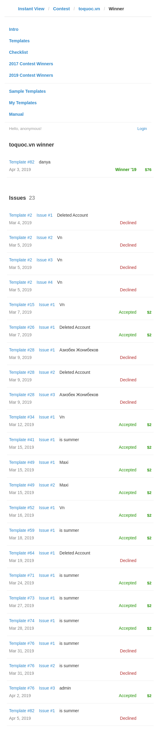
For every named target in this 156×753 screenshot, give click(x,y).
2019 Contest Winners (31, 75)
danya (44, 162)
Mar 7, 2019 (20, 312)
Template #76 (21, 643)
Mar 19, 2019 (21, 560)
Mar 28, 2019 (21, 628)
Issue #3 (45, 259)
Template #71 (21, 575)
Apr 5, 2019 (20, 718)
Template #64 (21, 553)
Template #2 (20, 215)
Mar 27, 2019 (21, 605)
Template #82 (21, 162)
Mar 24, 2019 (21, 582)
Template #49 (21, 462)
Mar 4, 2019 (20, 222)
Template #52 (21, 507)
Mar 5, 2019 (20, 245)
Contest (61, 8)
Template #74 (21, 620)
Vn (59, 237)
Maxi (63, 462)
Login (142, 128)
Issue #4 (45, 282)
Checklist (18, 52)
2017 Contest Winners (31, 63)
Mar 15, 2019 (21, 447)
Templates (19, 40)
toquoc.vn (89, 8)
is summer (69, 439)
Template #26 (21, 327)
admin (65, 688)
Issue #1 (45, 215)
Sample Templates (27, 91)
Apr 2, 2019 (20, 695)
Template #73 (21, 598)
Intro (13, 29)
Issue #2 (45, 237)
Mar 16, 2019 (21, 515)
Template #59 (21, 530)
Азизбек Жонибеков (78, 349)
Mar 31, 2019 (21, 650)
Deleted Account (72, 215)
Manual (16, 114)
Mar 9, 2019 (20, 357)
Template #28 (21, 349)
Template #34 (21, 417)
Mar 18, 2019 (21, 537)
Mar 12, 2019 (21, 424)
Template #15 (21, 304)
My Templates (23, 102)
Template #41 (21, 439)
